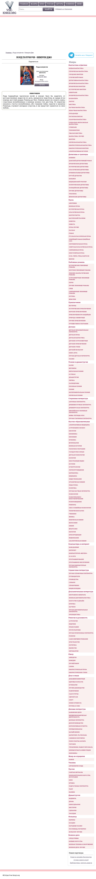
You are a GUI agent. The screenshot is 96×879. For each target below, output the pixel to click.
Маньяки (72, 179)
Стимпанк (73, 127)
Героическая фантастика (78, 71)
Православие (74, 627)
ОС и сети (72, 556)
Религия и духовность (77, 618)
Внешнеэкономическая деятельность (77, 716)
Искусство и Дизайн (76, 601)
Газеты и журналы (76, 772)
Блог (42, 4)
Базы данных (74, 547)
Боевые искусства (75, 841)
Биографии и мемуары (77, 595)
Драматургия (74, 377)
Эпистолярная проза (76, 253)
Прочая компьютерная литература (77, 566)
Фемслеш (72, 299)
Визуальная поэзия (76, 371)
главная (24, 4)
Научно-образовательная (79, 422)
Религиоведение (75, 502)
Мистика (72, 104)
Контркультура (74, 215)
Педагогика (73, 485)
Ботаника (72, 440)
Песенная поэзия (75, 386)
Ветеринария (74, 443)
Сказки (71, 359)
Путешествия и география (78, 324)
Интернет (72, 550)
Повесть (72, 224)
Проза (71, 200)
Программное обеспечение (79, 562)
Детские (71, 327)
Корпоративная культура (78, 726)
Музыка (72, 783)
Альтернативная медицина (79, 425)
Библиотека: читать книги (81, 863)
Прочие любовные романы (79, 285)
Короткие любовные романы (79, 270)
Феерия (71, 259)
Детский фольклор (76, 350)
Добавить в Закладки (63, 9)
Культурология (74, 467)
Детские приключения (77, 344)
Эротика (72, 296)
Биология (72, 431)
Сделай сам (73, 697)
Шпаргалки (73, 529)
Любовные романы (76, 262)
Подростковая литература (78, 786)
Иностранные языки (76, 461)
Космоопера (73, 98)
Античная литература (77, 402)
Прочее (71, 769)
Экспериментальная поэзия (79, 392)
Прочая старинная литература (80, 418)
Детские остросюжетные (78, 341)
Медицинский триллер (78, 182)
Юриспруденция (75, 535)
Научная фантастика (77, 107)
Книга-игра (73, 353)
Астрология (73, 621)
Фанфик (72, 792)
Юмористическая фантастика (80, 145)
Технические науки (76, 511)
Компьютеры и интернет (78, 544)
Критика (72, 604)
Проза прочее (74, 227)
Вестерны (72, 305)
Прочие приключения (77, 321)
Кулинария (73, 685)
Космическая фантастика (78, 95)
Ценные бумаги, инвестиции (80, 750)
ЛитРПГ (71, 101)
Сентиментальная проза (78, 244)
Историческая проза (76, 209)
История (72, 464)
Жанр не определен (76, 756)
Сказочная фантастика (77, 119)
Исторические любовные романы (42, 81)
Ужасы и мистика (75, 133)
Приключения (74, 302)
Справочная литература (78, 570)
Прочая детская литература (79, 356)
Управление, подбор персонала (81, 747)
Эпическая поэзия (75, 395)
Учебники (72, 514)
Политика (72, 488)
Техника (72, 763)
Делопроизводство (76, 723)
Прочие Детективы (76, 191)
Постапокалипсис (76, 116)
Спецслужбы (73, 838)
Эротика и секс (74, 706)
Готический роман (76, 77)
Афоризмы (73, 203)
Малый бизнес (74, 732)
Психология (73, 494)
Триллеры (72, 194)
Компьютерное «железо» (78, 553)
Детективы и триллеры (78, 154)
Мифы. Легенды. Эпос (76, 415)
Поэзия (71, 389)
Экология (72, 532)
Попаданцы (73, 113)
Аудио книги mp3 (81, 860)
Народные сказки (75, 826)
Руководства (73, 579)
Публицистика (74, 614)
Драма (71, 801)
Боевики (72, 158)
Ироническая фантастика (78, 83)
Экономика (73, 753)
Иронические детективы (78, 164)
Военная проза (74, 206)
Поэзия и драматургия (78, 362)
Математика (73, 473)
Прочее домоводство (76, 688)
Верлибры (72, 368)
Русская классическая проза (80, 236)
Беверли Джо (42, 77)
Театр (71, 789)
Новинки (70, 4)
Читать (42, 85)
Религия (72, 636)
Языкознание (74, 538)
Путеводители (74, 576)
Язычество (73, 648)
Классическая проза (76, 212)
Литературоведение (76, 470)
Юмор (70, 654)
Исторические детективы (78, 167)
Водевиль (72, 798)
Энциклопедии (74, 588)
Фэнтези (72, 139)
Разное (71, 759)
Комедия (72, 660)
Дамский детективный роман (80, 161)
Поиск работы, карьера (77, 741)
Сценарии (72, 810)
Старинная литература (78, 398)
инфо (79, 4)
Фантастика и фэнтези (77, 65)
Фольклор (72, 817)
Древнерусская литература (79, 408)
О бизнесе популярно (77, 738)
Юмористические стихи (78, 672)
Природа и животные (77, 318)
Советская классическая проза (81, 247)
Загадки (72, 823)
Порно (71, 282)
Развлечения (74, 691)
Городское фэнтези (76, 74)
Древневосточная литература (80, 405)
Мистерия (72, 807)
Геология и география (77, 449)
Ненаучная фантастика (78, 110)
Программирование (76, 559)
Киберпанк (73, 92)
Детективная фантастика (78, 80)
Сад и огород (73, 694)
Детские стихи (74, 347)
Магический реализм (77, 218)
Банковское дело (75, 712)
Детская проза (74, 335)
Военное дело (74, 835)
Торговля (72, 744)
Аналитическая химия (77, 541)
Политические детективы (79, 185)
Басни (71, 365)
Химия (71, 526)
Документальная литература (80, 591)
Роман (71, 233)
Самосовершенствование (78, 639)
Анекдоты (72, 657)
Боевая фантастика (76, 68)
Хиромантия (73, 651)
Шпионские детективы (77, 197)
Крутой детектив (75, 176)
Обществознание (75, 479)
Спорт (71, 700)
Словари (72, 582)
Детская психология (77, 455)
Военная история (75, 446)
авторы (59, 4)
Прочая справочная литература (80, 573)
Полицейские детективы (78, 188)
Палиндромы (74, 383)
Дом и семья (73, 676)
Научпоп (72, 607)
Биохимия (73, 437)
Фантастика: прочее (76, 136)
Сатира (71, 666)
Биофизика (73, 434)
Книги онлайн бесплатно (81, 857)
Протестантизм (75, 630)
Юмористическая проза (78, 669)
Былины (72, 820)
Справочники (74, 585)
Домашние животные (77, 679)
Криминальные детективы (79, 173)
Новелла (72, 221)
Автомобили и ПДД (76, 766)
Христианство (74, 642)
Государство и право (76, 452)
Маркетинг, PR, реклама (78, 735)
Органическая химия (77, 482)
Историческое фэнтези (77, 89)
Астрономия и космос (77, 428)
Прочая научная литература (79, 491)
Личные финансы (75, 729)
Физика (72, 517)
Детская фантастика (77, 338)
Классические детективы (78, 170)
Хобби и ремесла (75, 703)
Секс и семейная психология (80, 508)
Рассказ (72, 230)
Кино (71, 780)
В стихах (72, 374)
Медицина (73, 476)
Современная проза (76, 250)
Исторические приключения (80, 308)
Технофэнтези (74, 130)
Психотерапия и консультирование (76, 498)
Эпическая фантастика (77, 142)
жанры (34, 4)
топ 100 (50, 4)
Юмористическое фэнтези (78, 148)
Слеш (71, 288)
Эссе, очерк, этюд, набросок (79, 256)
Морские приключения (78, 311)
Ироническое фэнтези (77, 86)
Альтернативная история (78, 151)
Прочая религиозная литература (81, 633)
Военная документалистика (79, 598)
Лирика (72, 380)
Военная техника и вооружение (81, 844)
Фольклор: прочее (75, 832)
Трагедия (72, 813)
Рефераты (72, 505)
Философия (73, 523)
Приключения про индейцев (80, 314)
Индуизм (72, 624)
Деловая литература (77, 709)
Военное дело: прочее (77, 847)
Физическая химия (76, 520)
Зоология (72, 458)
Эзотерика (73, 645)
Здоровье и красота (76, 682)
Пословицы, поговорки (77, 829)
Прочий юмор (74, 663)
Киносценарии (74, 804)
